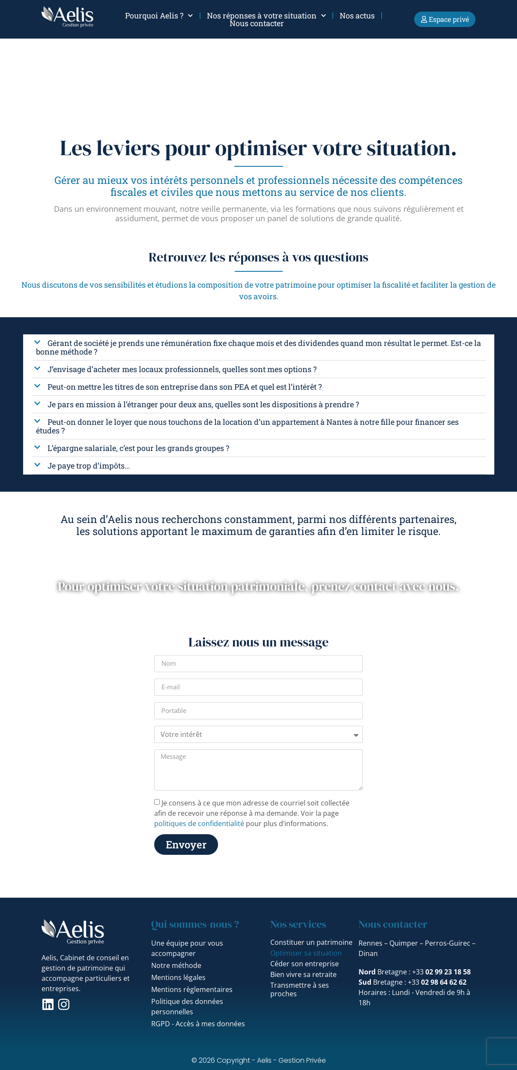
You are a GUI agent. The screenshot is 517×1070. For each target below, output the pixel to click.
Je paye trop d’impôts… (89, 465)
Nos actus (357, 15)
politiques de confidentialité (199, 823)
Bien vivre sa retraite (303, 974)
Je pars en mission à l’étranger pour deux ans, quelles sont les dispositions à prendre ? (203, 404)
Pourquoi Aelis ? (159, 15)
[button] (259, 347)
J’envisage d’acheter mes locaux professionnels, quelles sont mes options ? (182, 369)
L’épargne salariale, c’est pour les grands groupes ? (138, 448)
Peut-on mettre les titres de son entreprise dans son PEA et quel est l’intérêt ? (185, 387)
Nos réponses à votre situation (266, 15)
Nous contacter (257, 23)
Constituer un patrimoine (311, 942)
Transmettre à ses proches (299, 989)
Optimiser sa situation (306, 953)
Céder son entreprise (304, 963)
